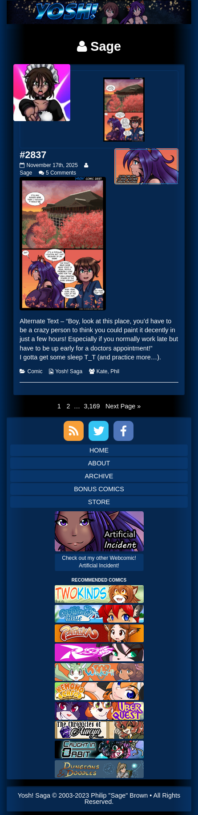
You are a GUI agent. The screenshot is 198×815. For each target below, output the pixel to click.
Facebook (123, 431)
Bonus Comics (99, 489)
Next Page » (123, 406)
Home (99, 450)
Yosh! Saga (68, 371)
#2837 (33, 154)
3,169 (91, 406)
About (99, 463)
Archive (99, 476)
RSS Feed (74, 431)
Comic (34, 371)
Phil (114, 371)
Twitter (99, 431)
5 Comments (61, 173)
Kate (102, 371)
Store (99, 501)
